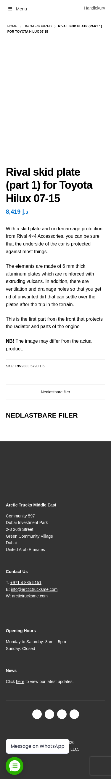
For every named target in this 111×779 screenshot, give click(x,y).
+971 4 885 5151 (26, 582)
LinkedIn (62, 714)
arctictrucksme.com (30, 596)
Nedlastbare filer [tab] (55, 392)
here (20, 681)
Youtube (74, 714)
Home (12, 26)
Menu (17, 8)
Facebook (37, 714)
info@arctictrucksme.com (34, 589)
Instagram (49, 714)
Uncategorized (38, 26)
